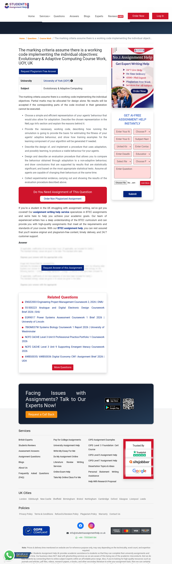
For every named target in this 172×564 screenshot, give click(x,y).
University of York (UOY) (57, 80)
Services (44, 16)
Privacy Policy (26, 514)
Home (31, 16)
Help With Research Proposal (102, 481)
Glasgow (123, 499)
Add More (145, 183)
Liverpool (134, 499)
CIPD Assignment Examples (101, 440)
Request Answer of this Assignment (62, 267)
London (23, 499)
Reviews (116, 16)
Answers (74, 16)
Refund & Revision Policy (66, 514)
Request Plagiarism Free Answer (38, 71)
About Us (23, 467)
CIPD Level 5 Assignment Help (102, 455)
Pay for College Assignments (67, 440)
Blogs (87, 16)
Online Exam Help (62, 472)
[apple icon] (113, 400)
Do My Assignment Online (66, 456)
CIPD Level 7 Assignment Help (102, 460)
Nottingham (90, 499)
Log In (160, 15)
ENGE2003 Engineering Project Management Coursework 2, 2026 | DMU (64, 301)
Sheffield (57, 499)
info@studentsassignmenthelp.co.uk (86, 533)
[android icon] (113, 407)
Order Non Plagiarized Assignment (62, 198)
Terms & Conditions (43, 514)
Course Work (45, 38)
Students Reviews (27, 445)
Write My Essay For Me (64, 451)
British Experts (26, 440)
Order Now (138, 15)
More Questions (62, 367)
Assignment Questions (29, 456)
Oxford (114, 499)
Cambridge (103, 499)
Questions (59, 16)
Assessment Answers (29, 451)
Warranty (103, 514)
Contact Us (114, 514)
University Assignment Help (67, 445)
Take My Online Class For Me (67, 477)
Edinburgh (33, 499)
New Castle (45, 499)
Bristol (80, 499)
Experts (99, 16)
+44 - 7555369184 (86, 537)
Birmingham (69, 499)
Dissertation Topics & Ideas (101, 466)
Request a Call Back (41, 414)
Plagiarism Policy (88, 514)
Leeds (143, 499)
